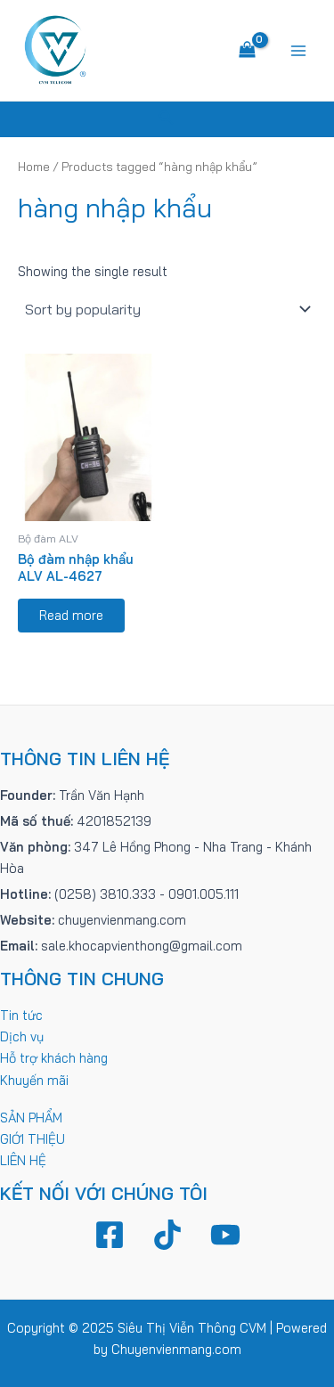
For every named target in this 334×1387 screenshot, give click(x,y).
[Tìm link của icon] (167, 119)
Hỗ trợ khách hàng (54, 1057)
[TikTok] (167, 1235)
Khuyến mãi (34, 1080)
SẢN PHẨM (31, 1117)
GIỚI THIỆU (32, 1138)
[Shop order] (167, 309)
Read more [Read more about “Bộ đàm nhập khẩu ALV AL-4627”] (71, 615)
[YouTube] (225, 1235)
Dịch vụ (22, 1036)
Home (34, 166)
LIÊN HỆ (23, 1160)
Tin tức (21, 1015)
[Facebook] (109, 1235)
